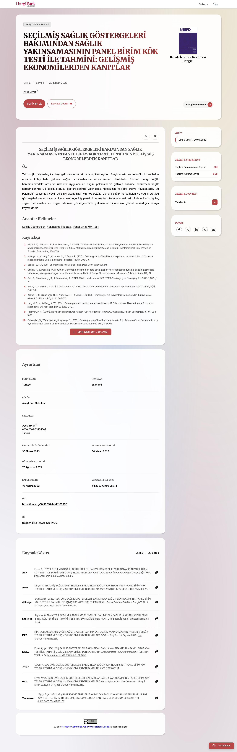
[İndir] (215, 202)
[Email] (213, 229)
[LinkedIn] (196, 229)
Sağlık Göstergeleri (33, 226)
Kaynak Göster (61, 103)
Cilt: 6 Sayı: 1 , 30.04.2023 (192, 139)
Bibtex (154, 551)
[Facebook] (179, 229)
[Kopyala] (157, 571)
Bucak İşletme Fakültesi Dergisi (188, 59)
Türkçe (203, 4)
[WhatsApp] (205, 229)
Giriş (215, 4)
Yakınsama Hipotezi (59, 226)
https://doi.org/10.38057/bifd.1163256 (44, 503)
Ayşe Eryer (29, 91)
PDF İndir (34, 103)
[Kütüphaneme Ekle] (198, 104)
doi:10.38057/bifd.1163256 (135, 587)
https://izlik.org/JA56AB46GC (39, 521)
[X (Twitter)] (187, 229)
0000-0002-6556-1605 (33, 428)
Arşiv (178, 132)
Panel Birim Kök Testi (86, 226)
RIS (140, 551)
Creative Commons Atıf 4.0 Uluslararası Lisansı (85, 724)
